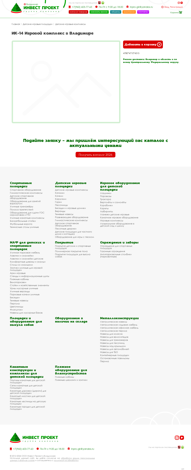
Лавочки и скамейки (21, 255)
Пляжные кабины (19, 279)
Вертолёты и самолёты (113, 202)
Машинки (105, 193)
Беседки (14, 297)
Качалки (59, 193)
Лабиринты (106, 211)
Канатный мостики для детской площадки (27, 397)
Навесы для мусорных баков (26, 313)
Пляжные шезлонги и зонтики (71, 380)
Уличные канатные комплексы (27, 218)
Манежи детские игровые (114, 214)
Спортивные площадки (21, 184)
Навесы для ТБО (109, 352)
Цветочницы (16, 306)
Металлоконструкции (119, 318)
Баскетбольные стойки (23, 221)
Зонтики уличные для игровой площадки (26, 269)
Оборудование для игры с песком (74, 237)
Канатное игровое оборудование (119, 217)
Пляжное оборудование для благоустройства (71, 370)
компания (129, 11)
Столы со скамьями (21, 265)
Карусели (60, 199)
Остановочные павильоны (114, 358)
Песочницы (61, 205)
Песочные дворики (65, 228)
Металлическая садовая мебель (118, 325)
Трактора (105, 199)
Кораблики (106, 205)
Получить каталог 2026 (95, 154)
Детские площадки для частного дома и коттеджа (73, 232)
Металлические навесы (113, 322)
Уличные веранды (20, 291)
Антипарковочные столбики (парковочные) (115, 255)
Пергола (15, 303)
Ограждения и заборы (119, 242)
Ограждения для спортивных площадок (116, 247)
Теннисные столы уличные (24, 227)
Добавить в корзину (143, 44)
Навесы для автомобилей (114, 349)
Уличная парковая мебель (25, 252)
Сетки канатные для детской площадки (26, 386)
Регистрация (176, 7)
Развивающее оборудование (71, 217)
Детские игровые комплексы (70, 24)
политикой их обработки (66, 460)
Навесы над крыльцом (113, 346)
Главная (16, 24)
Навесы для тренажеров (114, 340)
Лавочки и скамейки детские (26, 259)
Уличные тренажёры (21, 206)
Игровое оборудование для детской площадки (120, 186)
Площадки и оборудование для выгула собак (26, 321)
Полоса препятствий (21, 209)
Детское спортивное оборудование (22, 197)
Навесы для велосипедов (114, 337)
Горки (58, 202)
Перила (104, 361)
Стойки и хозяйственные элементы (29, 285)
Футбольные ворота (21, 224)
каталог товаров (78, 11)
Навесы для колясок (111, 334)
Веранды (60, 211)
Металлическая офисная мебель (119, 328)
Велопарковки (18, 282)
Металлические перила (113, 331)
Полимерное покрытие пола (71, 251)
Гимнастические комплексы (26, 193)
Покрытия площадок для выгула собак (72, 255)
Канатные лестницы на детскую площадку (28, 402)
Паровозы (105, 196)
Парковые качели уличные (25, 294)
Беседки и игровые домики (70, 208)
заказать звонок (99, 11)
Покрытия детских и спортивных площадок (73, 247)
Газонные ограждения (112, 251)
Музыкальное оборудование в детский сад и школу (117, 224)
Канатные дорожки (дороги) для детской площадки (28, 392)
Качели (59, 196)
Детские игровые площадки (37, 24)
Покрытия (64, 242)
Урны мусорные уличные (24, 288)
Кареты (104, 208)
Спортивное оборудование (25, 190)
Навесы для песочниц (112, 343)
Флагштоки (16, 309)
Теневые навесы (64, 214)
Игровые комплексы (111, 220)
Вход (166, 7)
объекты (115, 11)
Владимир (32, 4)
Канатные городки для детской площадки (27, 408)
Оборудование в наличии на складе (71, 319)
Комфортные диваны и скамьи (27, 262)
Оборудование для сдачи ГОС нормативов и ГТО (27, 213)
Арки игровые (18, 273)
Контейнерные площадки (114, 355)
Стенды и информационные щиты (29, 276)
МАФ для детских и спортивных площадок (27, 246)
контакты (143, 11)
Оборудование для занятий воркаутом (25, 202)
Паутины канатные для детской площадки (27, 381)
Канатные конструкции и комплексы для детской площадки (26, 371)
